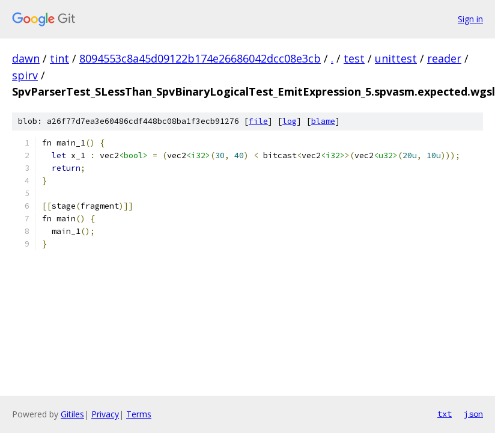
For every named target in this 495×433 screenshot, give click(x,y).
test (354, 58)
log (289, 121)
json (473, 413)
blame (323, 121)
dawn (26, 58)
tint (59, 58)
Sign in (470, 19)
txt (444, 413)
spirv (25, 75)
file (258, 121)
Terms (138, 414)
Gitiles (72, 414)
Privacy (105, 414)
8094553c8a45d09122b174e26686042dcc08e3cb (200, 58)
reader (444, 58)
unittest (396, 58)
